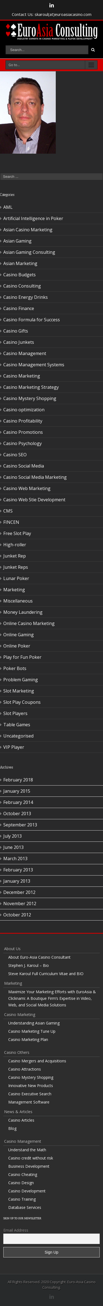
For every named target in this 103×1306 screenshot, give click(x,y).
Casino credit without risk (30, 1158)
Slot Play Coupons (22, 702)
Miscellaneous (18, 601)
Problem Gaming (20, 679)
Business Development (28, 1166)
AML (8, 207)
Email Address (15, 1230)
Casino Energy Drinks (25, 297)
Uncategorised (18, 736)
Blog (12, 1128)
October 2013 (17, 813)
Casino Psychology (22, 443)
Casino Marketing (21, 376)
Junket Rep (14, 556)
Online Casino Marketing (29, 623)
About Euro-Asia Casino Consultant (39, 957)
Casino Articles (21, 1120)
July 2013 (12, 836)
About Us (12, 948)
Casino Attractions (24, 1069)
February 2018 (18, 780)
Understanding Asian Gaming (34, 1023)
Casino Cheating (22, 1174)
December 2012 (19, 892)
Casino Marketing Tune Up (31, 1031)
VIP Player (13, 747)
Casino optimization (23, 409)
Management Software (28, 1102)
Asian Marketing (20, 263)
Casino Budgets (19, 274)
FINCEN (11, 522)
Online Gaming (18, 634)
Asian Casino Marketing (27, 229)
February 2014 (18, 802)
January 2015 (16, 791)
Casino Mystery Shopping (29, 398)
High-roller (14, 544)
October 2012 (17, 915)
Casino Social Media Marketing (35, 477)
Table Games (16, 724)
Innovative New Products (30, 1085)
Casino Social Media (23, 466)
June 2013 (13, 847)
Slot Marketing (18, 691)
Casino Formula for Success (31, 319)
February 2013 (18, 870)
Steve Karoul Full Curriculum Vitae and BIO (45, 973)
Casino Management (24, 353)
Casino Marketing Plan (28, 1039)
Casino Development (27, 1191)
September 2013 (20, 825)
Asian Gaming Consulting (29, 252)
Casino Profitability (22, 421)
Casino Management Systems (33, 364)
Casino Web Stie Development (34, 499)
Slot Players (15, 713)
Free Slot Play (17, 533)
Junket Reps (15, 567)
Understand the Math (27, 1149)
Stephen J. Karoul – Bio (28, 965)
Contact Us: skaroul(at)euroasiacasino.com (51, 14)
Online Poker (16, 646)
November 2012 (19, 903)
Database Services (24, 1207)
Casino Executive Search (29, 1093)
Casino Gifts (15, 331)
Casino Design (21, 1182)
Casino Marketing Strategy (31, 387)
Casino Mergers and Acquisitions (37, 1060)
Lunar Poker (16, 578)
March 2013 (15, 858)
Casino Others (16, 1052)
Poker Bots (14, 668)
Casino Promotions (23, 432)
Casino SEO (15, 454)
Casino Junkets (18, 342)
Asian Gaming (17, 241)
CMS (8, 511)
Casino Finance (18, 308)
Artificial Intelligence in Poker (33, 218)
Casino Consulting (22, 286)
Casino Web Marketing (27, 488)
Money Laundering (23, 612)
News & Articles (18, 1111)
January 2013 (16, 881)
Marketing (14, 589)
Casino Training (22, 1199)
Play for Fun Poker (22, 657)
